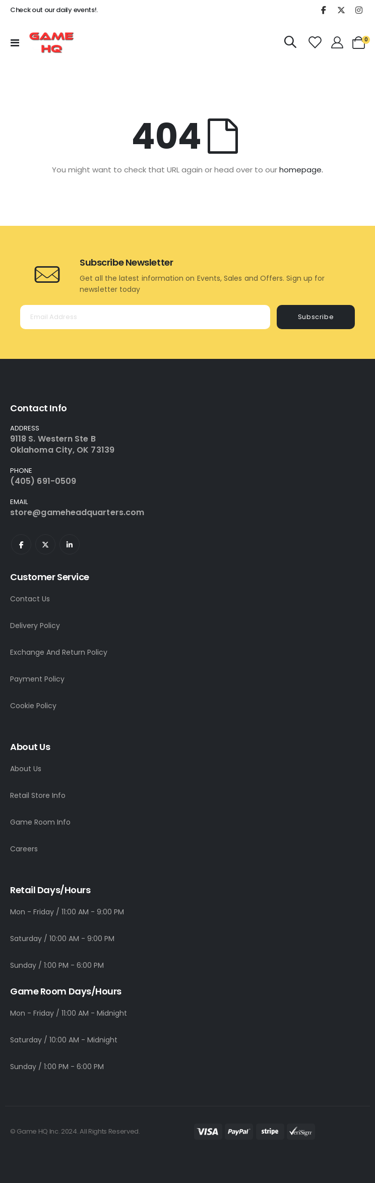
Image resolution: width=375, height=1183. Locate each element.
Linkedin (69, 544)
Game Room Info (40, 822)
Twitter (45, 544)
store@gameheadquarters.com (77, 512)
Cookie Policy (33, 706)
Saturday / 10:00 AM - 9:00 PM (62, 938)
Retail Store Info (38, 795)
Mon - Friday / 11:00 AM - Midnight (68, 1013)
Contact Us (30, 599)
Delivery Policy (35, 625)
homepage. (301, 169)
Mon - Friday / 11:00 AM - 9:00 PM (67, 912)
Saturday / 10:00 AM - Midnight (63, 1040)
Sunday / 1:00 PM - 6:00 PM (57, 965)
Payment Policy (37, 679)
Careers (24, 849)
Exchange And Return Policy (58, 652)
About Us (25, 769)
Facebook (21, 544)
